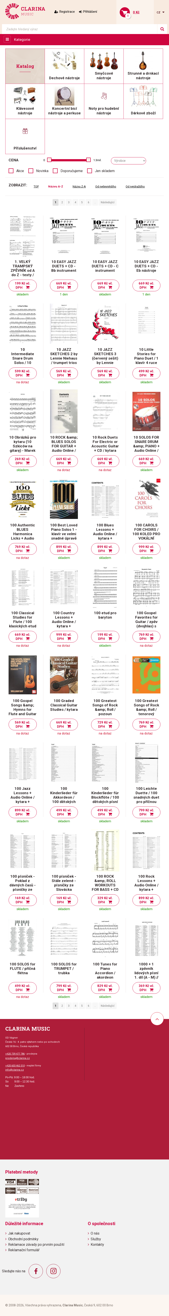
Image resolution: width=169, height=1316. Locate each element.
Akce (20, 171)
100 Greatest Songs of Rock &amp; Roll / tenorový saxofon (146, 709)
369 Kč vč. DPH (146, 988)
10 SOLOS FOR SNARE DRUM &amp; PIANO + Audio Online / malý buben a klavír (146, 448)
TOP (36, 186)
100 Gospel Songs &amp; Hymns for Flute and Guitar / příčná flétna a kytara (23, 712)
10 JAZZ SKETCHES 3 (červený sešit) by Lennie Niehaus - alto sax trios (105, 360)
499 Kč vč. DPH (146, 373)
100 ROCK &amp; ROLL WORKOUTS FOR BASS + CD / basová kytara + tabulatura (105, 887)
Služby (96, 1239)
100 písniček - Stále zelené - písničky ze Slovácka (64, 883)
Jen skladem (105, 171)
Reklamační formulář (23, 1250)
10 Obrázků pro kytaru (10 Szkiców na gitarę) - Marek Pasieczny (22, 446)
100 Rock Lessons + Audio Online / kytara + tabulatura (146, 885)
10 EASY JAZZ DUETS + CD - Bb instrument (63, 266)
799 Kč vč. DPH (146, 812)
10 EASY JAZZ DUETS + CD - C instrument (105, 266)
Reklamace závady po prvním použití (36, 1244)
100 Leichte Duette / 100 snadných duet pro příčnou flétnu (146, 797)
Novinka (42, 171)
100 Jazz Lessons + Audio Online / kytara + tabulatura (23, 797)
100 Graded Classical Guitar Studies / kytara (64, 705)
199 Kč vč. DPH (22, 285)
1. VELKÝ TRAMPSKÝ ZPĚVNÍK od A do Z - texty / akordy (23, 270)
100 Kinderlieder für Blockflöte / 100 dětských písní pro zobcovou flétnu (105, 799)
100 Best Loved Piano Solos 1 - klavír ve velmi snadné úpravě (63, 531)
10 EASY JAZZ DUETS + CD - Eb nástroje (146, 266)
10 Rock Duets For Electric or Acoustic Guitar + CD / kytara (105, 444)
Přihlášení (90, 12)
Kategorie (22, 39)
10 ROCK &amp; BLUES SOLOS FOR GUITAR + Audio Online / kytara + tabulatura (64, 448)
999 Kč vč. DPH (146, 549)
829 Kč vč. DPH (105, 988)
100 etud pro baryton (105, 615)
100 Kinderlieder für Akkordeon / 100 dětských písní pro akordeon (64, 799)
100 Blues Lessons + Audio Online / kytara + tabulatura (105, 534)
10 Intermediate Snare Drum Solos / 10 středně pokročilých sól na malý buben (22, 362)
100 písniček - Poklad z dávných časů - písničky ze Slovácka (22, 885)
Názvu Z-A (79, 186)
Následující (107, 202)
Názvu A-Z (55, 186)
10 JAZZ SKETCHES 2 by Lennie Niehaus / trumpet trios (64, 356)
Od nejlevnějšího (105, 186)
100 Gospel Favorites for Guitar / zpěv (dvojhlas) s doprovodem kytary (146, 624)
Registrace (67, 12)
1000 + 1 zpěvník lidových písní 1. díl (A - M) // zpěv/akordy (146, 973)
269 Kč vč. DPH (22, 461)
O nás (95, 1233)
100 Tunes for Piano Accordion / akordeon (105, 970)
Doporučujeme (72, 171)
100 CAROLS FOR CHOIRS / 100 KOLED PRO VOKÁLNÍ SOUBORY (146, 534)
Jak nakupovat (19, 1233)
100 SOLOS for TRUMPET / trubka (64, 968)
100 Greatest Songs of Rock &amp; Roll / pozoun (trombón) (105, 709)
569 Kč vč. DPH (64, 373)
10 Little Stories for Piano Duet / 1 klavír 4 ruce (146, 356)
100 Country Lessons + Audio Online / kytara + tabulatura (64, 622)
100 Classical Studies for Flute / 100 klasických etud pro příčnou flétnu (22, 624)
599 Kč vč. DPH (22, 373)
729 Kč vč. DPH (105, 724)
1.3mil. (97, 160)
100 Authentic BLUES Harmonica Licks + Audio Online (22, 534)
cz (159, 12)
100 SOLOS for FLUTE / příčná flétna (22, 968)
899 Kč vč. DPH (64, 549)
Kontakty (97, 1244)
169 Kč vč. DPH (22, 900)
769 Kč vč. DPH (22, 549)
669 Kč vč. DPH (64, 285)
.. (95, 202)
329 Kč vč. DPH (105, 900)
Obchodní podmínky (23, 1239)
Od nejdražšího (135, 186)
